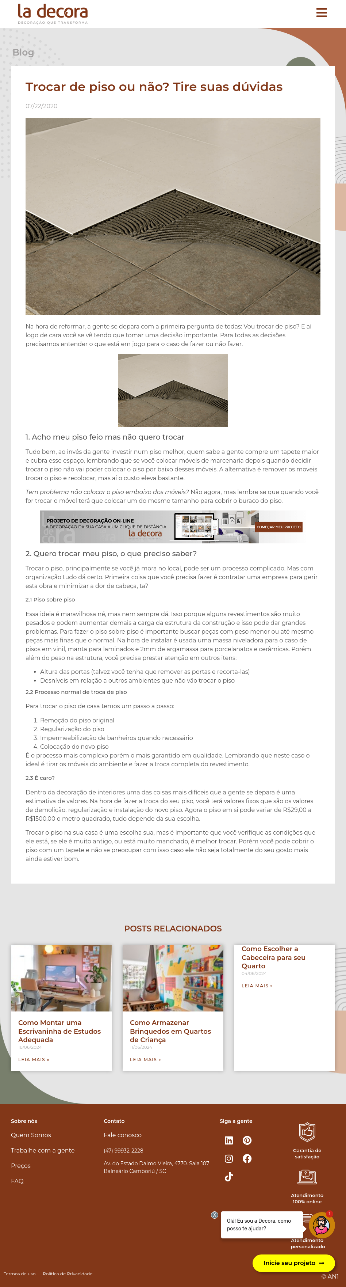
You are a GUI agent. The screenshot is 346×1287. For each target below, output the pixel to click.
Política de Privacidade (67, 1273)
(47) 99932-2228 (123, 1150)
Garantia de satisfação (307, 1153)
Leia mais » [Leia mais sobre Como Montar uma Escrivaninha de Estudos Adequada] (34, 1059)
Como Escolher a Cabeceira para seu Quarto (273, 957)
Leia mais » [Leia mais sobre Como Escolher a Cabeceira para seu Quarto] (257, 985)
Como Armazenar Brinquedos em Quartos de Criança (170, 1031)
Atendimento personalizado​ (308, 1243)
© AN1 (330, 1276)
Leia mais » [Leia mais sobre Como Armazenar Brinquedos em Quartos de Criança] (145, 1059)
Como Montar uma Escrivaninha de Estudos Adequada (59, 1031)
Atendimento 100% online (307, 1198)
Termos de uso (19, 1273)
